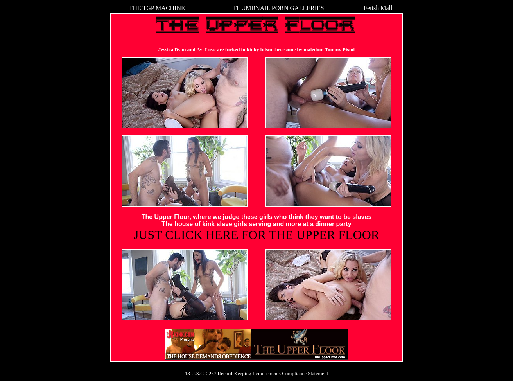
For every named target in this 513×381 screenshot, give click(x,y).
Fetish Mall (378, 8)
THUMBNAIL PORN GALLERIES (278, 8)
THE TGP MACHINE (157, 8)
